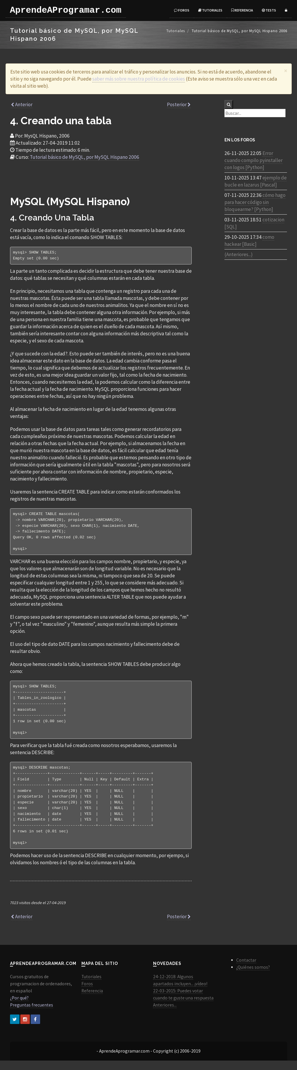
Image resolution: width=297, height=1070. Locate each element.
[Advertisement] (101, 181)
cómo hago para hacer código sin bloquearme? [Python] (254, 202)
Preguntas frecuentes (31, 1014)
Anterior (21, 104)
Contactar (246, 969)
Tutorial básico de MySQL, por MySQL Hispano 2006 (84, 157)
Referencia (242, 10)
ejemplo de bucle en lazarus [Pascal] (255, 181)
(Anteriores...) (238, 254)
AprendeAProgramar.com (66, 10)
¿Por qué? (19, 1007)
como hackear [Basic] (249, 240)
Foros (181, 10)
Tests (269, 10)
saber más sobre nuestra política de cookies (138, 79)
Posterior (179, 104)
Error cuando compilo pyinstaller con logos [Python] (253, 160)
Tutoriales (210, 10)
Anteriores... (165, 1014)
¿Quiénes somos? (253, 976)
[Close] (285, 71)
